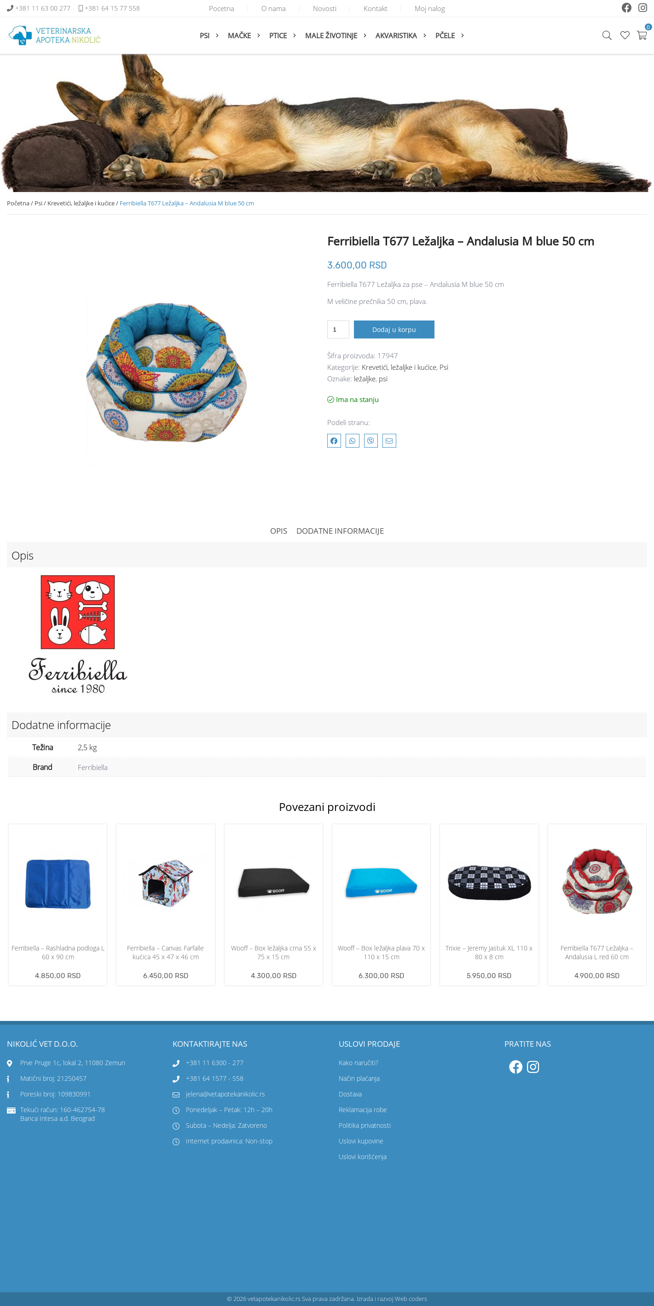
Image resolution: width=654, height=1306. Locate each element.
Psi (204, 35)
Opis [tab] (278, 530)
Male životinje (331, 35)
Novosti (324, 8)
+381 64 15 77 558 (112, 8)
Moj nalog (434, 8)
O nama (271, 8)
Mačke (239, 35)
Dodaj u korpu (394, 329)
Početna (18, 203)
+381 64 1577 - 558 (214, 1078)
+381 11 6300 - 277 (214, 1063)
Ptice (278, 35)
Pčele (445, 35)
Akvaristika (396, 35)
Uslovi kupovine (361, 1141)
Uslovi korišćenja (363, 1157)
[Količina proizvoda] (338, 329)
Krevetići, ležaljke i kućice (81, 203)
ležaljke (365, 378)
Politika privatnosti (365, 1125)
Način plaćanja (359, 1078)
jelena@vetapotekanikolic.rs (219, 1094)
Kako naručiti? (358, 1063)
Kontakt (378, 8)
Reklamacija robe (363, 1110)
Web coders (411, 1299)
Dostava (350, 1094)
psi (383, 378)
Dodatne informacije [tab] (340, 530)
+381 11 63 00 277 (43, 8)
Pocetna (217, 8)
